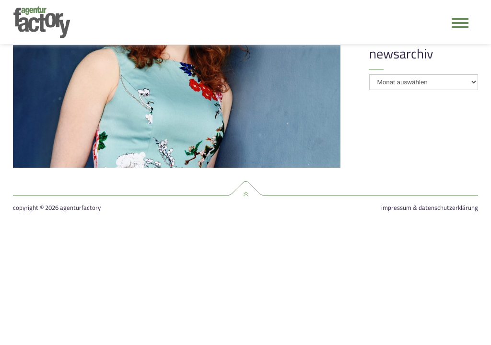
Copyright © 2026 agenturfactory (57, 207)
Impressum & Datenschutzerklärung (429, 207)
